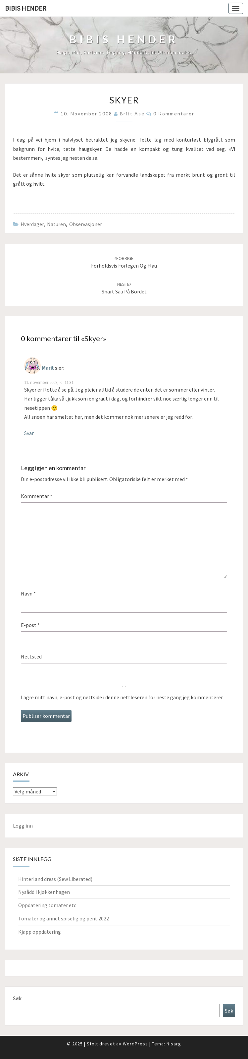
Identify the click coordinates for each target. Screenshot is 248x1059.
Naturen (56, 224)
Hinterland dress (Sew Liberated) (55, 879)
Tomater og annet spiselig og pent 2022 (63, 918)
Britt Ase (132, 113)
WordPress (135, 1044)
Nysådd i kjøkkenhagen (44, 892)
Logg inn (23, 825)
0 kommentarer (173, 113)
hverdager (32, 224)
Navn (28, 593)
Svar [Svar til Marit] (29, 433)
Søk (17, 998)
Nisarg (174, 1044)
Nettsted (31, 656)
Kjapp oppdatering (39, 931)
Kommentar (36, 496)
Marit (48, 367)
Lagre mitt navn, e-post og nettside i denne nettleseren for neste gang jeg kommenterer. (122, 697)
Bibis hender (25, 8)
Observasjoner (85, 224)
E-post (30, 625)
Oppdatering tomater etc (47, 905)
